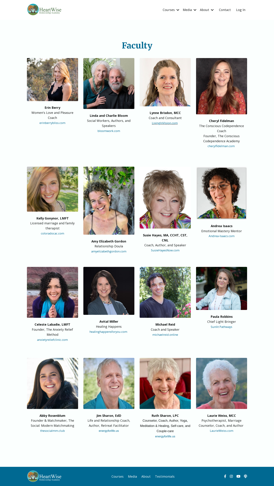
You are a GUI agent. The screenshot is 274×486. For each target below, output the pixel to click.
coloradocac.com (52, 233)
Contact (225, 9)
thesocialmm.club (52, 430)
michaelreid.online (165, 334)
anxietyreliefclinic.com (52, 339)
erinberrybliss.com (52, 122)
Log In (240, 9)
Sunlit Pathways (221, 326)
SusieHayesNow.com (165, 250)
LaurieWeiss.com (221, 430)
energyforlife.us (109, 430)
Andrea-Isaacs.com (222, 236)
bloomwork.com (109, 130)
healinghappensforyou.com (108, 331)
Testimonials (165, 476)
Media (189, 9)
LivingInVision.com (165, 123)
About (207, 9)
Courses (171, 9)
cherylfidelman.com (221, 146)
